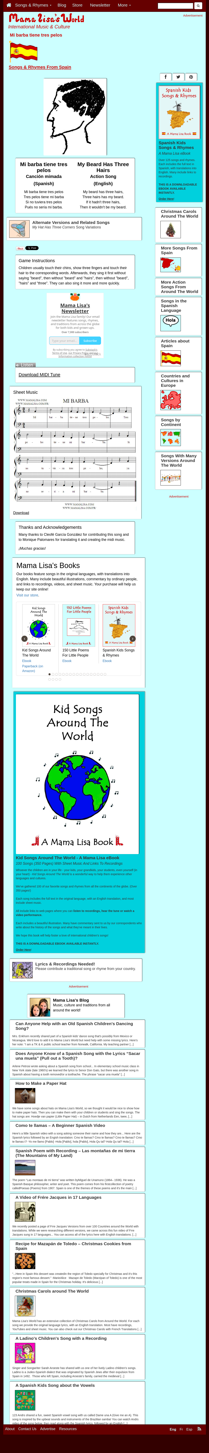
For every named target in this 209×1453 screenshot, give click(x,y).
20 (57, 679)
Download (21, 513)
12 (88, 674)
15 (98, 674)
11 (84, 674)
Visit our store (27, 595)
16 (102, 674)
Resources (68, 1446)
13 (91, 674)
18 (50, 679)
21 (60, 679)
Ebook (26, 661)
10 (81, 674)
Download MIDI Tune (39, 374)
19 (53, 679)
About (10, 1446)
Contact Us (27, 1446)
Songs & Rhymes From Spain (40, 67)
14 (95, 674)
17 (105, 674)
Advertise (48, 1446)
